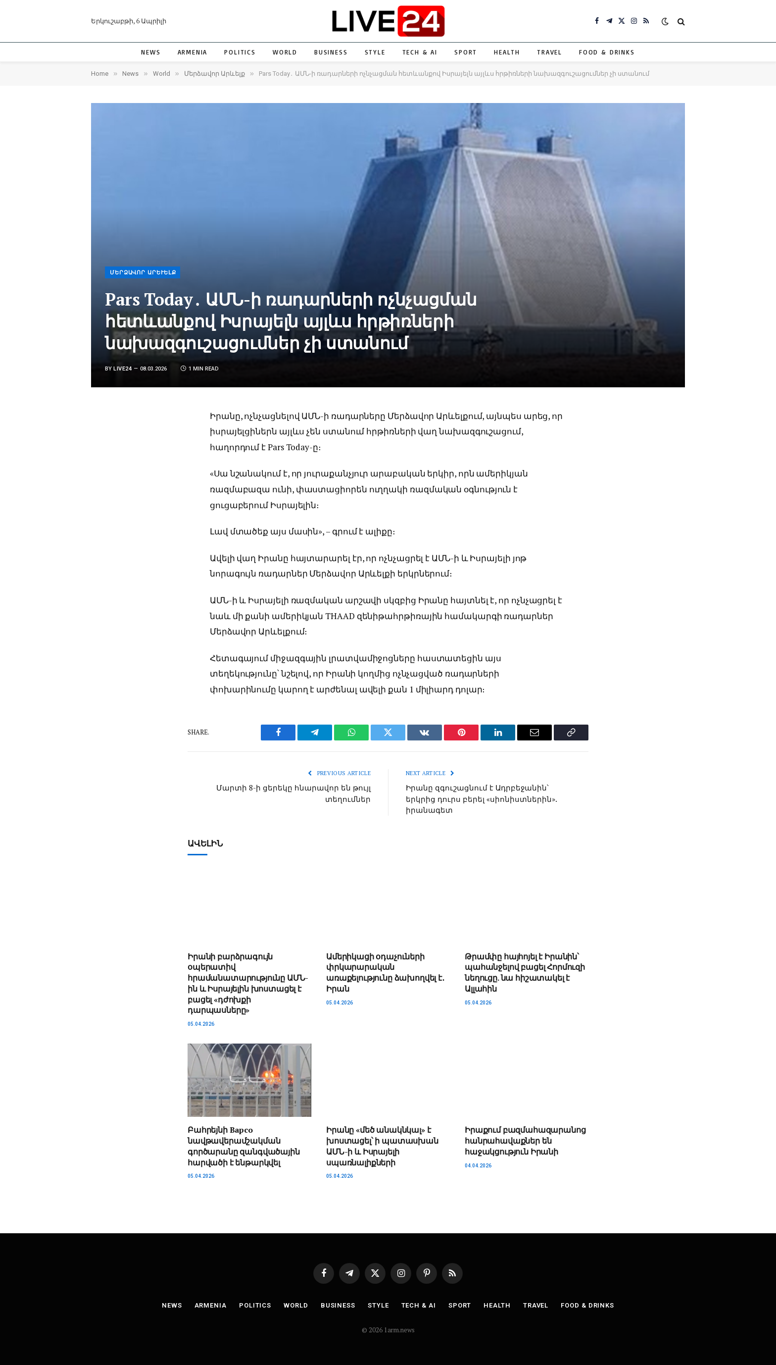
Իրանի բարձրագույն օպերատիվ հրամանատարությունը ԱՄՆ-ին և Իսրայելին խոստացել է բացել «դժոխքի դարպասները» (248, 983)
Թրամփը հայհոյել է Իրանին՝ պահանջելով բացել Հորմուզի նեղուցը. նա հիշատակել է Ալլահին (525, 972)
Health (507, 52)
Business (331, 52)
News (150, 52)
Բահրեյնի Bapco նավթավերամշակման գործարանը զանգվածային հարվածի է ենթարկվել (244, 1146)
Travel (549, 52)
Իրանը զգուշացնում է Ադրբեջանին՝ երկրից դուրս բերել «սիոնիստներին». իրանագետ (481, 799)
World (285, 52)
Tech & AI (419, 52)
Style (375, 52)
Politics (240, 52)
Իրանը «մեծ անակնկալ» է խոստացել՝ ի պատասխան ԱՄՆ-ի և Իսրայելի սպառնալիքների (382, 1146)
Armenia (193, 52)
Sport (465, 52)
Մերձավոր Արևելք (143, 272)
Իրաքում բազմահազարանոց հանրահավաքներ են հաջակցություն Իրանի (525, 1141)
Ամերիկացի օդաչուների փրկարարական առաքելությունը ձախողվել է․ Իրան (385, 972)
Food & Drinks (607, 52)
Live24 (122, 369)
